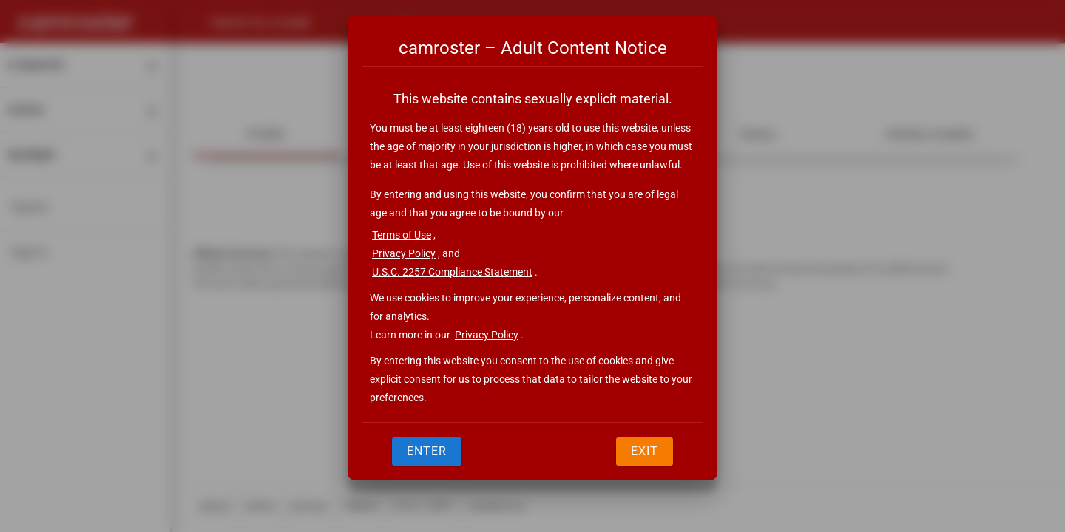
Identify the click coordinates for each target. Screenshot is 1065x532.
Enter (427, 451)
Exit (644, 451)
